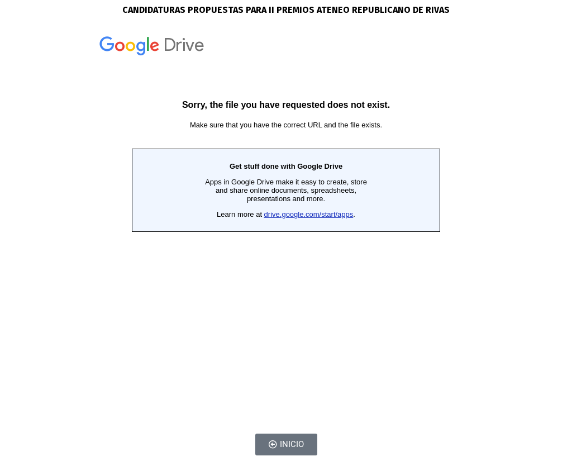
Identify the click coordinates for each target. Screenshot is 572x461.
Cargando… (286, 222)
